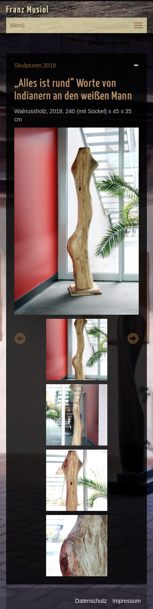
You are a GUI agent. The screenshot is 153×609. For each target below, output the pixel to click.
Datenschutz (91, 601)
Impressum (127, 601)
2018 (49, 65)
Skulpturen (28, 65)
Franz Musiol (27, 10)
